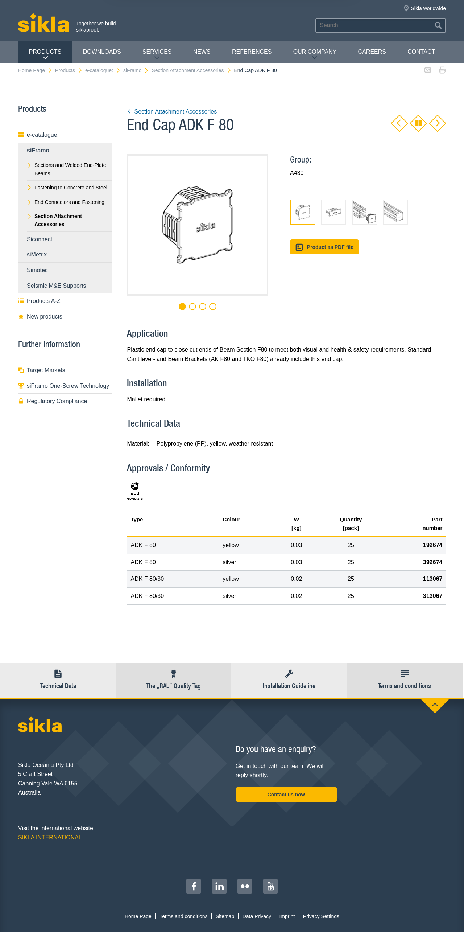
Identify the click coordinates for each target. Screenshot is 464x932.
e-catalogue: (103, 70)
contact (421, 52)
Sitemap (225, 916)
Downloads (102, 52)
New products (40, 316)
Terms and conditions (183, 916)
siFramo (136, 70)
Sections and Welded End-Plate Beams (66, 169)
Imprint (287, 916)
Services (157, 55)
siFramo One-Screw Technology (63, 386)
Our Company (315, 55)
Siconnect (39, 239)
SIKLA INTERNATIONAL (50, 837)
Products (45, 55)
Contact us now (286, 794)
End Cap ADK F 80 (255, 70)
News (202, 52)
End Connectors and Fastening (65, 202)
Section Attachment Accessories (191, 70)
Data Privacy (257, 916)
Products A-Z (39, 301)
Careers (372, 52)
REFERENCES (252, 52)
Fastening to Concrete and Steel (67, 187)
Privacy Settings (321, 916)
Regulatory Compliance (52, 401)
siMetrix (37, 254)
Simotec (37, 270)
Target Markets (41, 370)
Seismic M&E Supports (56, 286)
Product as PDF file (324, 247)
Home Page (35, 70)
